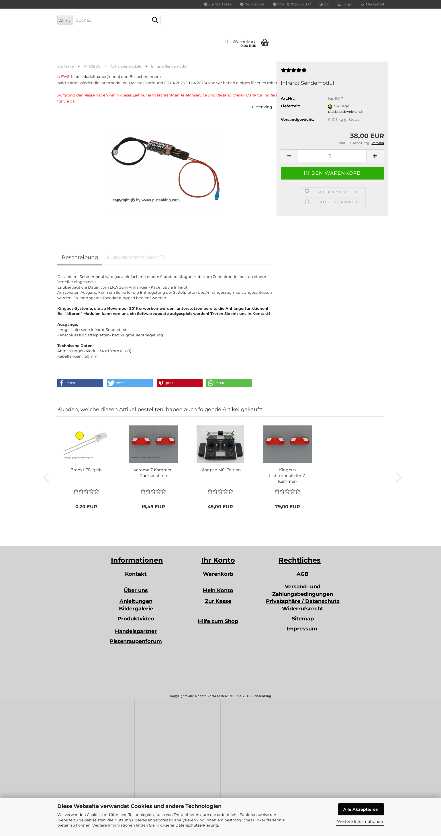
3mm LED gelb (86, 469)
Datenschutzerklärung (196, 825)
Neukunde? (252, 4)
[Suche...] (64, 20)
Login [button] (345, 4)
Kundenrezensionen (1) (136, 257)
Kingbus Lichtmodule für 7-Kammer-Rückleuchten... (287, 475)
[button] (324, 4)
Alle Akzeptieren (361, 809)
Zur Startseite (218, 4)
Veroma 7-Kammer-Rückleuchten (153, 472)
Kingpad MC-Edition (220, 469)
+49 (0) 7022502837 (292, 4)
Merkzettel (372, 4)
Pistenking (262, 106)
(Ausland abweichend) (345, 112)
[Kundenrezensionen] (294, 72)
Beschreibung (80, 257)
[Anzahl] (332, 155)
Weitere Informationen (360, 821)
